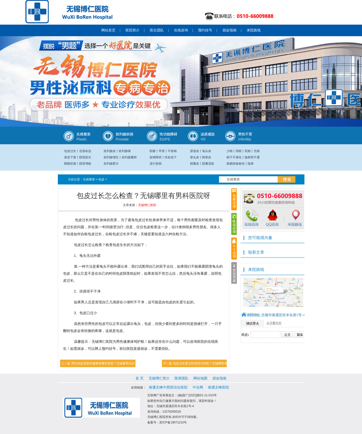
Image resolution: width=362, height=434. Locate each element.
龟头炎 (206, 151)
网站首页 (108, 30)
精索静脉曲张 (236, 163)
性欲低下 (171, 157)
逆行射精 (156, 163)
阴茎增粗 (85, 163)
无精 (257, 151)
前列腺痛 (125, 151)
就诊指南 (229, 30)
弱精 (239, 151)
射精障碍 (156, 157)
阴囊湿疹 (208, 163)
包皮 (101, 179)
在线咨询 (181, 30)
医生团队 (157, 30)
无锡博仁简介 (159, 378)
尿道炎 (194, 151)
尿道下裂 (70, 157)
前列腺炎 (110, 151)
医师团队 (181, 378)
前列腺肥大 (111, 163)
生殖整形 (89, 179)
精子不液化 (234, 157)
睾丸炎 (194, 157)
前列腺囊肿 (129, 157)
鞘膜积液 (70, 163)
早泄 (162, 151)
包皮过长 (70, 151)
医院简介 (132, 30)
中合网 (198, 387)
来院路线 (254, 30)
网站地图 (200, 378)
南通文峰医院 (218, 387)
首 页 (139, 378)
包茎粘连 (85, 151)
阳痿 (153, 151)
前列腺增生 (111, 157)
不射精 (172, 151)
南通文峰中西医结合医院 (168, 387)
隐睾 (251, 163)
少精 (230, 151)
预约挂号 (205, 30)
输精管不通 (252, 157)
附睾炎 (206, 157)
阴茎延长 (85, 157)
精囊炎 (194, 163)
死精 (248, 151)
